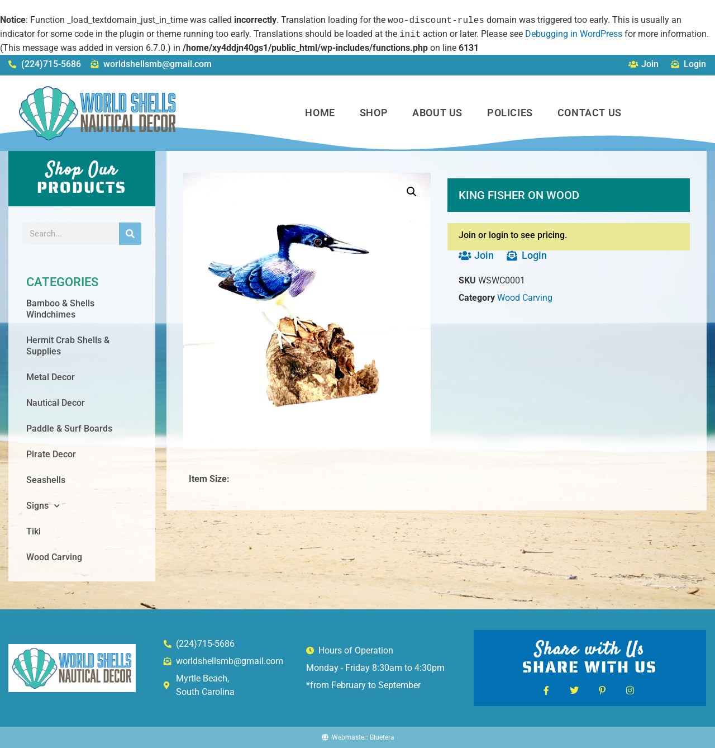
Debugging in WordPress (573, 34)
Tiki (33, 531)
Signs (43, 505)
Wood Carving (54, 557)
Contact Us (589, 113)
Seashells (45, 480)
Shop (374, 113)
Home (320, 113)
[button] (412, 192)
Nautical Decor (55, 402)
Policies (510, 113)
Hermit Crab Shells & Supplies (67, 346)
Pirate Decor (51, 454)
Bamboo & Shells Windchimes (60, 309)
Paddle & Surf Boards (69, 428)
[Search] (130, 233)
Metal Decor (50, 377)
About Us (437, 113)
